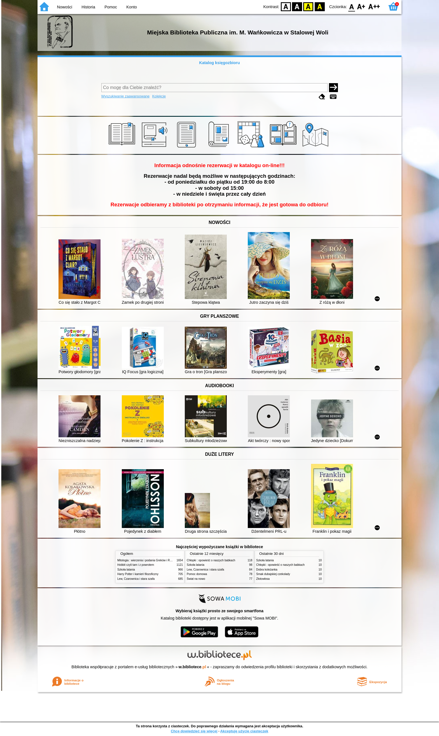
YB (308, 6)
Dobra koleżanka (266, 569)
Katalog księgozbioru (219, 62)
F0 (351, 6)
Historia (88, 7)
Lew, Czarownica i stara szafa (136, 578)
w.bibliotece (192, 667)
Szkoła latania (126, 569)
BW (297, 6)
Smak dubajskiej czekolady (273, 574)
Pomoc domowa (197, 574)
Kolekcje (159, 96)
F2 (374, 6)
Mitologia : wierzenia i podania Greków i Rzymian (148, 560)
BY (320, 6)
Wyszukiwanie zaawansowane (125, 96)
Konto (131, 7)
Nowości (64, 7)
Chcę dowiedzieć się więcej (194, 731)
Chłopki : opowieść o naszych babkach (211, 560)
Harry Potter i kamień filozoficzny (137, 574)
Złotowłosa (263, 578)
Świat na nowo (196, 578)
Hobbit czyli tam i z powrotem (135, 564)
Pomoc (110, 7)
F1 (361, 6)
